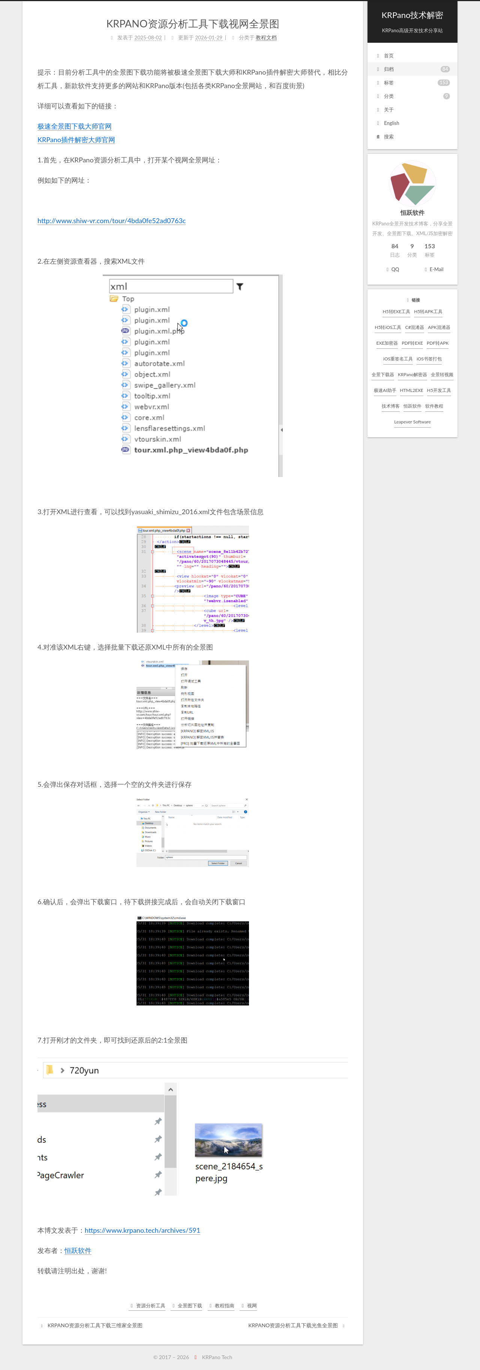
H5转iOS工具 (388, 327)
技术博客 (391, 406)
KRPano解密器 (412, 374)
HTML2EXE (411, 390)
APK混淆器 (439, 327)
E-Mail (433, 269)
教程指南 (221, 1305)
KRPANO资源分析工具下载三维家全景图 (90, 1325)
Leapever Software (412, 422)
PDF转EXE (412, 343)
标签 (412, 83)
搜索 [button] (384, 137)
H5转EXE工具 (396, 311)
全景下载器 (383, 374)
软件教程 (434, 406)
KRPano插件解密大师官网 (76, 139)
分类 (412, 96)
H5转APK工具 (428, 311)
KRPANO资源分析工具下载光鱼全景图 (297, 1325)
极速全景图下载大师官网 (75, 126)
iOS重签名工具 (398, 359)
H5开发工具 (439, 390)
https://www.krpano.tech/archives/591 (142, 1230)
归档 (412, 69)
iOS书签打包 (429, 359)
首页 (384, 56)
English (387, 123)
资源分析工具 (147, 1305)
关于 (384, 110)
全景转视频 (442, 374)
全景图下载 (186, 1305)
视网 (248, 1305)
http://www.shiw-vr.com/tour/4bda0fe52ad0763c (112, 220)
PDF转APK (437, 343)
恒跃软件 (413, 406)
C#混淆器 (414, 327)
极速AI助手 (385, 390)
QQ (391, 269)
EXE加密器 (387, 343)
